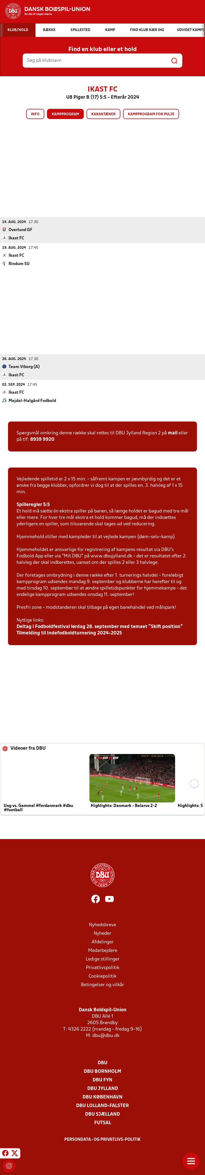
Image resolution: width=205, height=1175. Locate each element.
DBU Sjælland (102, 1114)
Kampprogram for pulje (151, 114)
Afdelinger (103, 942)
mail (173, 433)
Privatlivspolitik (102, 967)
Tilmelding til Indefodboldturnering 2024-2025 (69, 633)
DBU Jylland (102, 1088)
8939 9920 (42, 439)
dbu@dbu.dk (105, 1035)
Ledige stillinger (103, 959)
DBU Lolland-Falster (102, 1105)
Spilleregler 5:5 (33, 504)
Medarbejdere (102, 950)
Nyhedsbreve (102, 925)
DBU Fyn (102, 1080)
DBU (102, 1063)
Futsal (102, 1122)
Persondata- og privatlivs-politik (102, 1139)
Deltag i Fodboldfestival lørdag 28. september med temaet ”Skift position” (100, 626)
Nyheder (102, 933)
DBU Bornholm (102, 1071)
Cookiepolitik (102, 976)
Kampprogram (65, 114)
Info (35, 114)
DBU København (102, 1097)
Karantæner (103, 114)
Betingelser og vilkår (102, 984)
